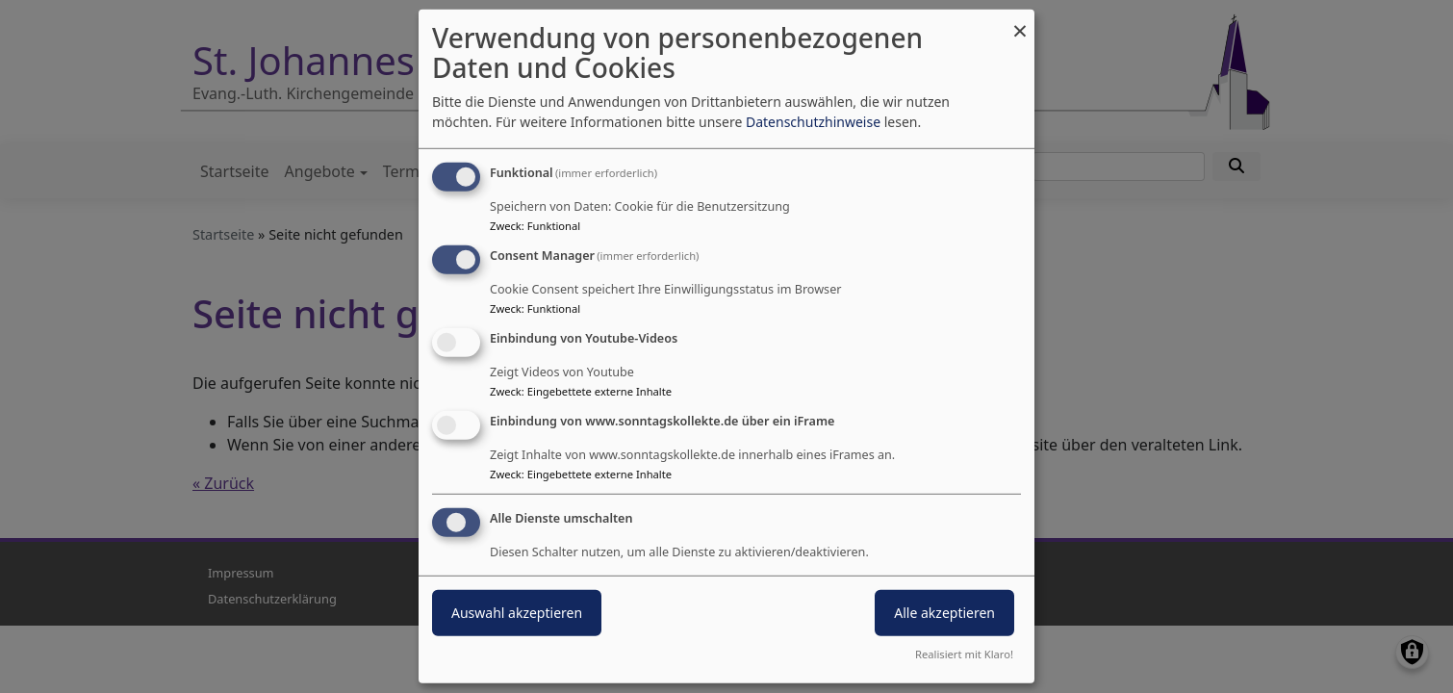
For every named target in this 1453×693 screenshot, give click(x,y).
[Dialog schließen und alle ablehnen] (1020, 22)
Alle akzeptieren (944, 612)
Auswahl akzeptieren (516, 612)
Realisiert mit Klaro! (964, 654)
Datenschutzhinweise (813, 122)
